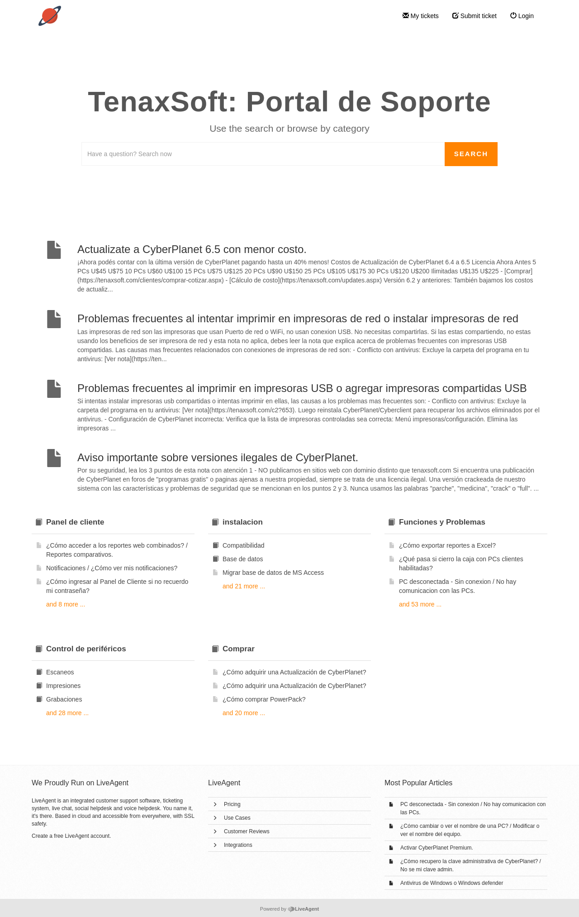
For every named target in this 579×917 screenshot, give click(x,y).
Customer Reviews (247, 831)
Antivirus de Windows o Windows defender (451, 883)
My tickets (421, 15)
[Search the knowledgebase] (263, 154)
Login (522, 15)
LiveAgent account (87, 836)
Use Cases (237, 818)
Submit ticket (474, 15)
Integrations (238, 845)
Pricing (232, 804)
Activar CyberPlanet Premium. (436, 848)
